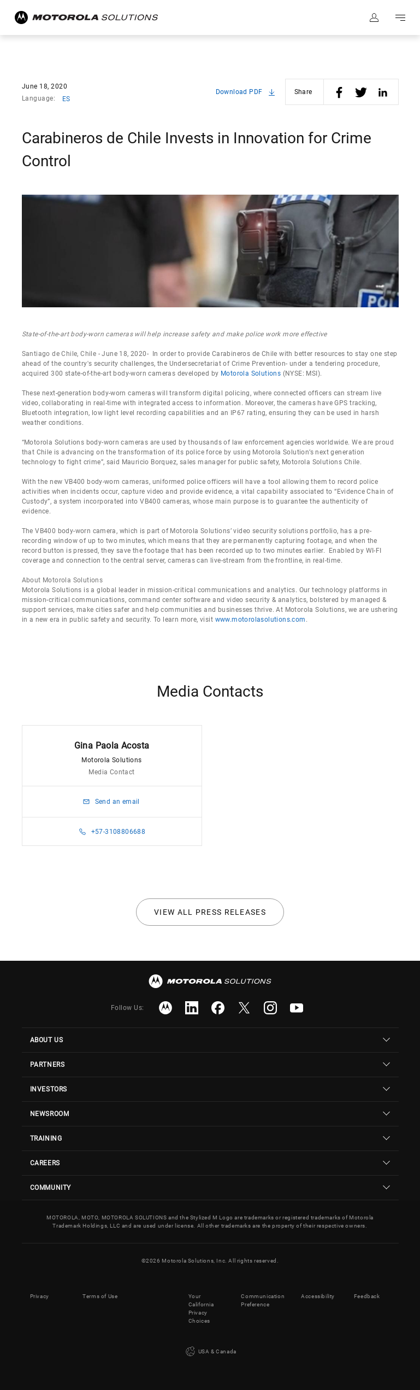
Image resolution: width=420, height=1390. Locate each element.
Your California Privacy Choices (201, 1308)
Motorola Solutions (251, 373)
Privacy (39, 1296)
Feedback (367, 1296)
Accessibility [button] (318, 1296)
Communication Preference (263, 1300)
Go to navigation (400, 17)
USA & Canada (210, 1351)
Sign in (374, 17)
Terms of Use (99, 1296)
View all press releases (210, 912)
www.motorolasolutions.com (260, 619)
